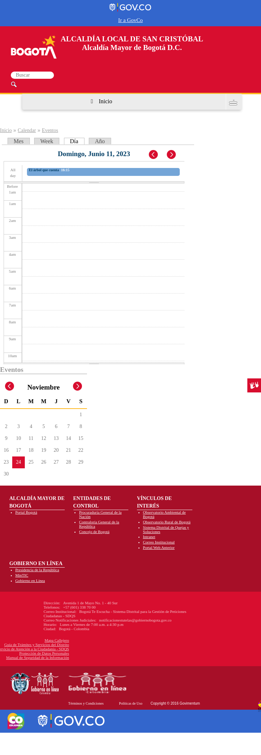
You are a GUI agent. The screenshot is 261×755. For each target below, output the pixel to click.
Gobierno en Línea (30, 580)
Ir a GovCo (130, 20)
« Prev (154, 155)
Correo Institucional (159, 542)
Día (77, 141)
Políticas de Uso (130, 703)
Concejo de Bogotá (94, 531)
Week (46, 141)
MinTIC (21, 575)
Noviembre (43, 387)
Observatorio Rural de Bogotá (167, 522)
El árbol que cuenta (44, 170)
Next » (175, 155)
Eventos (50, 130)
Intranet (149, 537)
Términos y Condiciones (86, 703)
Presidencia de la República (37, 570)
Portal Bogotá (26, 512)
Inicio (105, 101)
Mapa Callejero (22, 640)
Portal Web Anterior (159, 547)
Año (100, 141)
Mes (19, 141)
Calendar (27, 130)
